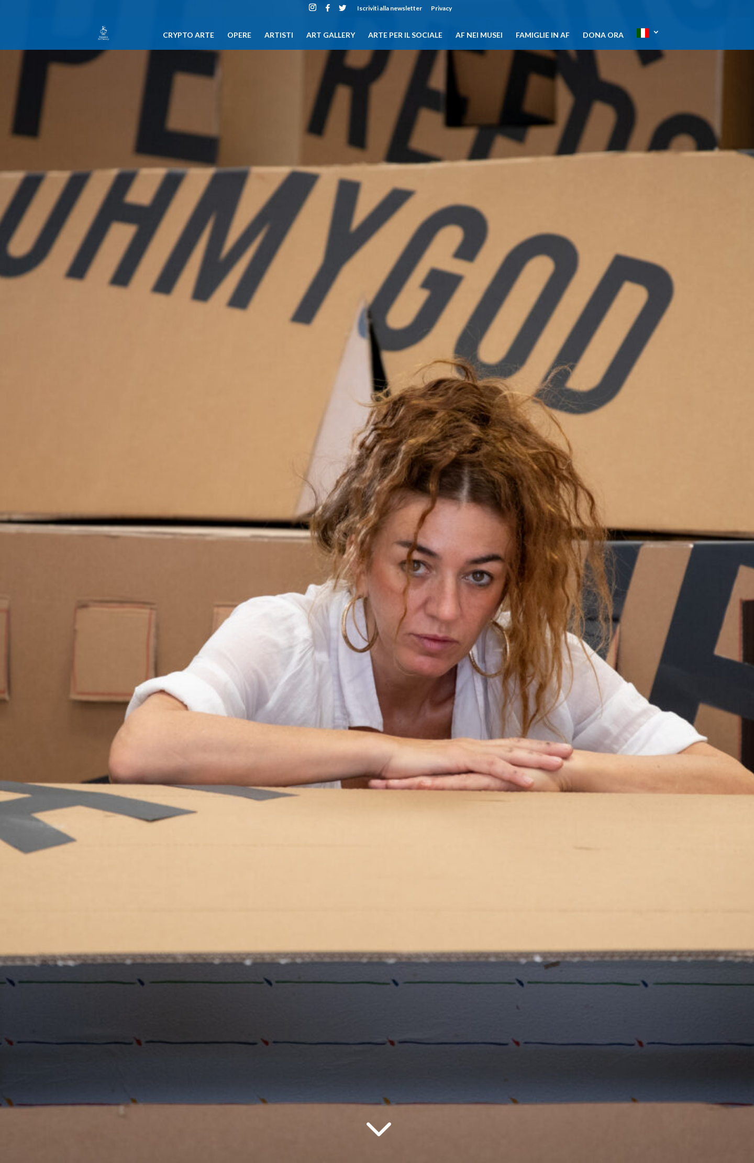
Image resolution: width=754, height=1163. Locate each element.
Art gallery (330, 35)
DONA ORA (603, 35)
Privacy (441, 8)
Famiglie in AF (543, 35)
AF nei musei (479, 35)
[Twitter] (342, 10)
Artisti (278, 35)
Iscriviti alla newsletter (389, 8)
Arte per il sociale (405, 35)
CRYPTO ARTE (188, 35)
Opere (239, 35)
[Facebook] (328, 10)
